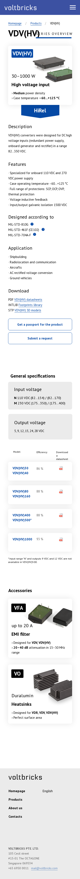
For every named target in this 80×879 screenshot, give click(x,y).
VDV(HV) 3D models (28, 310)
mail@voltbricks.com (44, 868)
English (47, 791)
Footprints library (30, 305)
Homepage (15, 23)
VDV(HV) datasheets (28, 300)
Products (36, 23)
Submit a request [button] (40, 338)
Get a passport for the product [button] (40, 324)
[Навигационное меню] (73, 7)
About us (15, 808)
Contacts (15, 816)
